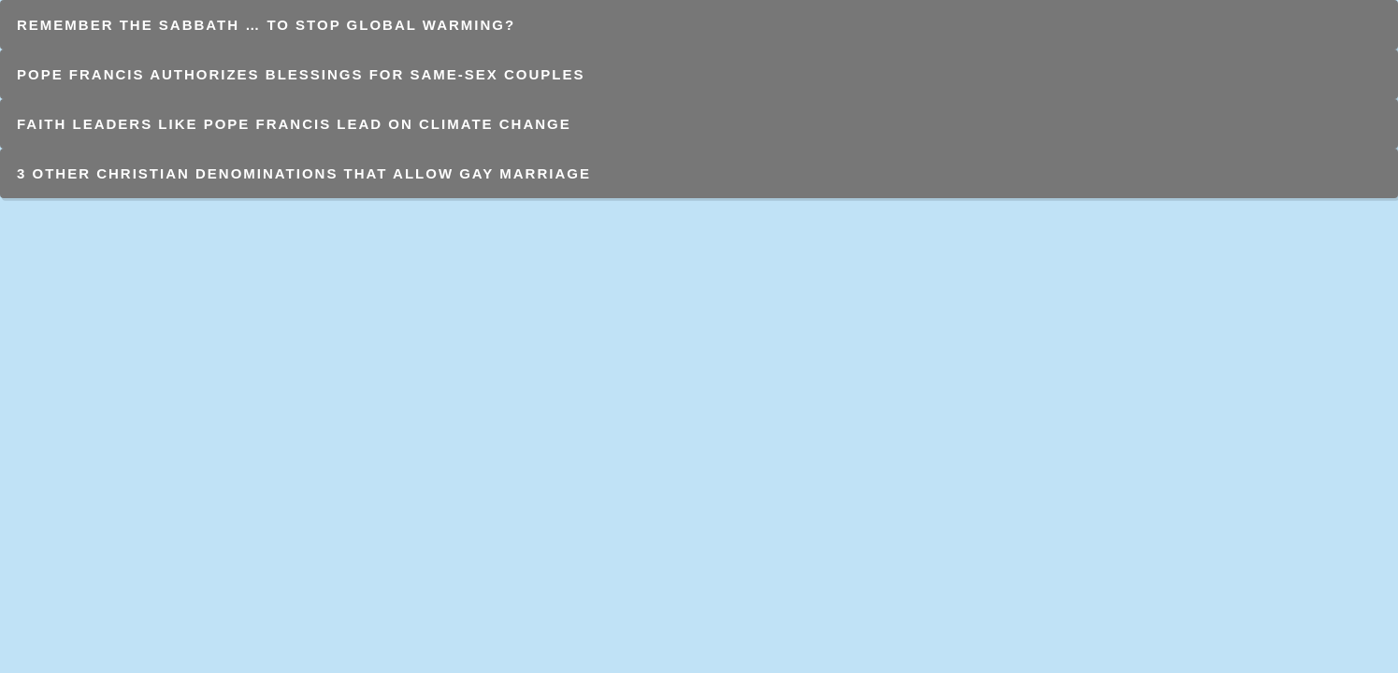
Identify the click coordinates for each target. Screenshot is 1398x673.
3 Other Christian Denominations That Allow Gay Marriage (304, 173)
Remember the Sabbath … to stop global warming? (266, 25)
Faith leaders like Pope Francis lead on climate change (294, 124)
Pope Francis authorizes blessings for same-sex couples (301, 74)
